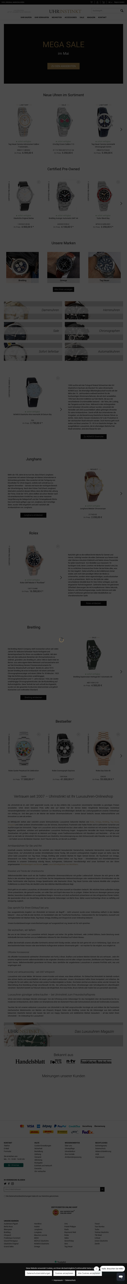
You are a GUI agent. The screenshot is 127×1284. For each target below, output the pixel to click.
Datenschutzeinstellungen (38, 1273)
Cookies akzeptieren (64, 1273)
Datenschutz (69, 1280)
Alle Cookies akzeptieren (89, 1273)
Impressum (57, 1280)
